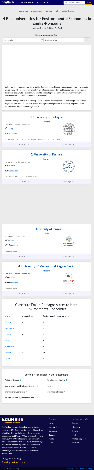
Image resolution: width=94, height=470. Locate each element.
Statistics (24, 144)
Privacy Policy (86, 468)
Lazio (7, 340)
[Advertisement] (23, 66)
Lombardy (9, 328)
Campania (9, 346)
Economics (23, 11)
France (75, 423)
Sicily (7, 358)
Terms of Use (72, 468)
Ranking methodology (13, 462)
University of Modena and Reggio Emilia (46, 266)
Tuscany (8, 334)
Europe (49, 11)
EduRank (58, 28)
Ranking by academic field (46, 35)
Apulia (8, 352)
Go (87, 40)
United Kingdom (79, 439)
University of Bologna (46, 117)
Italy (57, 11)
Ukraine (75, 442)
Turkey (75, 435)
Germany (76, 427)
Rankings (68, 144)
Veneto (8, 322)
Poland (75, 431)
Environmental (37, 11)
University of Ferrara (46, 154)
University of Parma (46, 229)
